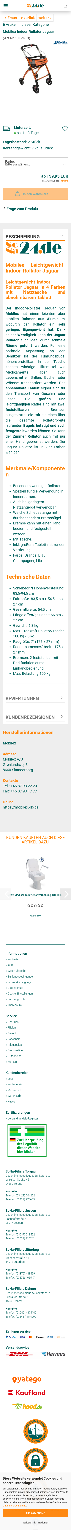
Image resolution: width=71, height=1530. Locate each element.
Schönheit (14, 1039)
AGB (10, 965)
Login (11, 1078)
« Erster (11, 18)
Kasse (11, 1101)
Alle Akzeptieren (35, 1513)
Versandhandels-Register (23, 1118)
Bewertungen (22, 698)
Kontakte (13, 959)
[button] (65, 894)
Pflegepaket (15, 1044)
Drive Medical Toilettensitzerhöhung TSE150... (35, 894)
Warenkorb (14, 1095)
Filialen (12, 1027)
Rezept (12, 1033)
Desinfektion (15, 1050)
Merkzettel (14, 1090)
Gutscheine (14, 1056)
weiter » (45, 18)
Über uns (13, 1022)
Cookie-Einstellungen (20, 993)
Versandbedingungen (20, 982)
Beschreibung (23, 236)
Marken (12, 1061)
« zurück (28, 18)
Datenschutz (15, 987)
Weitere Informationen (35, 1522)
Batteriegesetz (16, 999)
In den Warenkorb (31, 193)
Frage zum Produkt (22, 209)
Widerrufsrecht (17, 970)
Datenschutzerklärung (14, 1505)
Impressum (15, 1005)
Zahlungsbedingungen (21, 976)
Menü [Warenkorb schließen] (6, 5)
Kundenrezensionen (30, 717)
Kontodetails (15, 1084)
